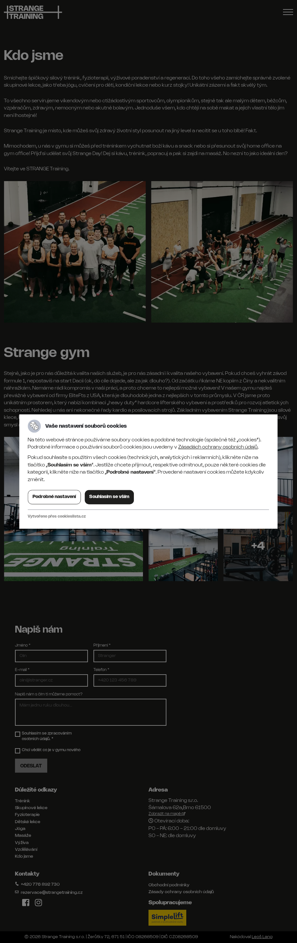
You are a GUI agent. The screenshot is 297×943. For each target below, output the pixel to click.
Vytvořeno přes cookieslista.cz (57, 516)
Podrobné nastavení (54, 497)
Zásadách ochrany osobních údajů (218, 447)
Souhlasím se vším (109, 497)
